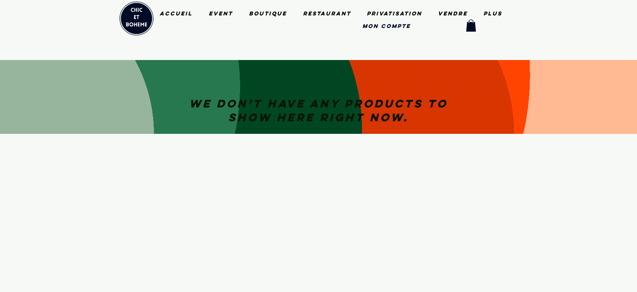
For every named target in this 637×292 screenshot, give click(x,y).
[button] (471, 25)
